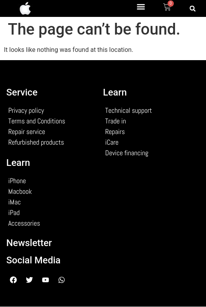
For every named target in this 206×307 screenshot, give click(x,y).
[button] (140, 6)
